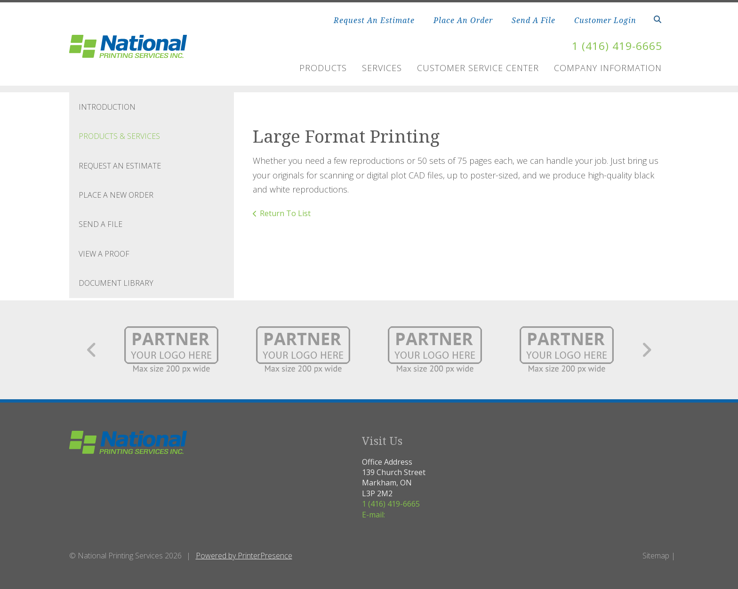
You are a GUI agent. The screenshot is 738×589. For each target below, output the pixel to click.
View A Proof (104, 254)
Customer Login (605, 20)
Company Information (608, 67)
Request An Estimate (374, 20)
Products (323, 67)
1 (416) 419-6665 (614, 45)
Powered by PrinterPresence (244, 555)
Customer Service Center (478, 67)
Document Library (116, 283)
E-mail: (373, 514)
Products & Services (119, 136)
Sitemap (655, 555)
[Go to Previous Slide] (92, 349)
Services (382, 67)
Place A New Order (116, 195)
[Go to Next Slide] (646, 349)
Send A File (533, 20)
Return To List (285, 213)
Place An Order (463, 20)
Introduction (107, 107)
